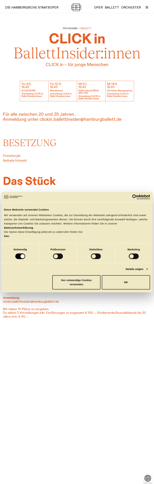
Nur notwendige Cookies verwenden (76, 282)
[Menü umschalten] (147, 7)
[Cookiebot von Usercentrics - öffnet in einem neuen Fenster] (135, 197)
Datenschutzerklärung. (19, 227)
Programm (70, 28)
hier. (7, 236)
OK (126, 282)
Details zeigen (134, 269)
